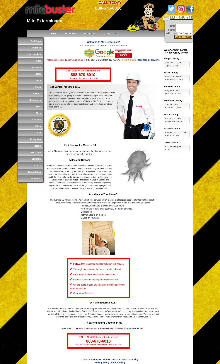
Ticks (38, 133)
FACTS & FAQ (90, 34)
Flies (38, 113)
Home (53, 34)
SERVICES (70, 34)
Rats (38, 74)
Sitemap (107, 359)
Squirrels (36, 159)
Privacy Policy (102, 362)
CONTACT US (110, 34)
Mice (38, 80)
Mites (38, 126)
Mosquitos (35, 139)
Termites (36, 48)
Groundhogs (34, 172)
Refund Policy (118, 362)
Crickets (36, 119)
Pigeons (36, 146)
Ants (38, 61)
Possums (36, 178)
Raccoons (36, 152)
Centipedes (35, 100)
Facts (116, 359)
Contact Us (126, 359)
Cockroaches (34, 54)
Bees (38, 106)
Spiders (37, 93)
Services (96, 359)
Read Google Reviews (148, 60)
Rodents (36, 67)
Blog (136, 359)
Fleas (38, 87)
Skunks (37, 165)
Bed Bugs (36, 41)
